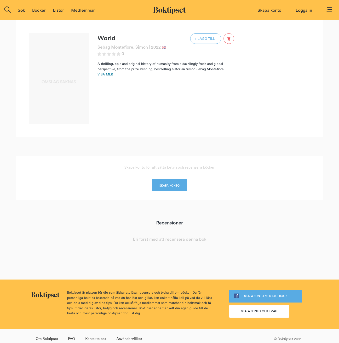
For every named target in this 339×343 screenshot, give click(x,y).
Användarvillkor (129, 338)
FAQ (71, 338)
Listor (58, 10)
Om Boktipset (47, 338)
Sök (21, 10)
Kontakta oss (95, 338)
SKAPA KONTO (169, 185)
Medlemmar (83, 10)
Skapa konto (269, 10)
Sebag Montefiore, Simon (123, 47)
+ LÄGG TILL (205, 38)
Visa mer (105, 74)
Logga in (304, 10)
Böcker (39, 10)
